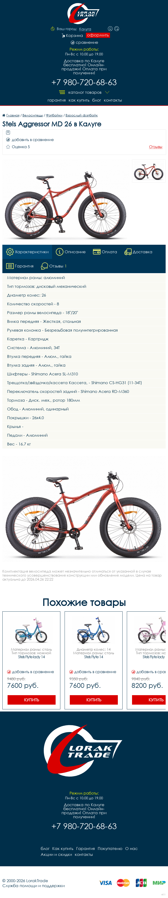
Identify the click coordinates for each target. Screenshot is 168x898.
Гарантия (57, 100)
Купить (31, 699)
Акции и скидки (56, 854)
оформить (98, 35)
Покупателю (110, 848)
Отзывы (155, 147)
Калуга (85, 29)
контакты (113, 100)
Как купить (79, 100)
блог (96, 100)
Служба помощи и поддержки (33, 885)
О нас (131, 848)
